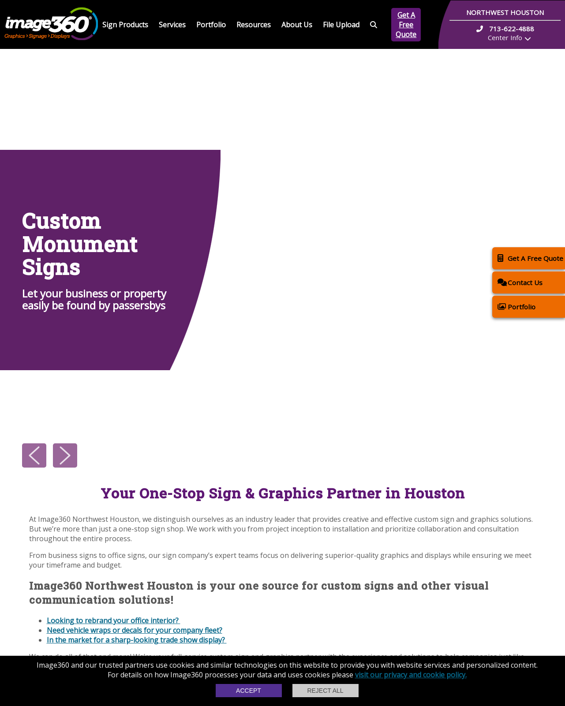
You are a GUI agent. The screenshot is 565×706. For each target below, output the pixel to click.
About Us (296, 25)
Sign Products (125, 25)
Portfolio (211, 25)
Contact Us (520, 282)
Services (172, 25)
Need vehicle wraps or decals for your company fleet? (134, 630)
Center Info (505, 37)
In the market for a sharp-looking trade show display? (137, 640)
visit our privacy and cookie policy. (411, 675)
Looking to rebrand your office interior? (113, 620)
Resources (253, 25)
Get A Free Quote (406, 24)
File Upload (341, 25)
